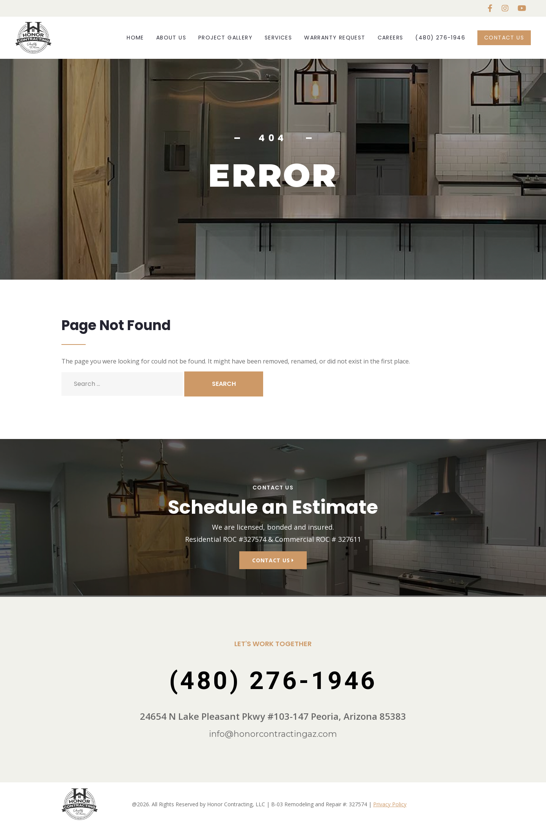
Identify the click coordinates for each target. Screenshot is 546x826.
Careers (390, 37)
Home (135, 37)
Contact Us (504, 37)
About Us (171, 37)
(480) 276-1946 (440, 37)
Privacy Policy (389, 804)
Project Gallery (225, 37)
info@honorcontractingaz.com (273, 734)
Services (278, 37)
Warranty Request (334, 37)
